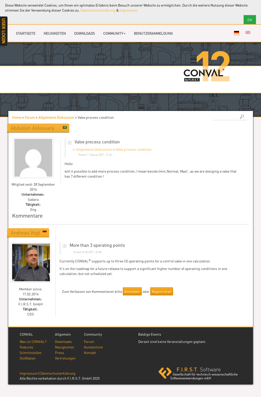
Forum (30, 117)
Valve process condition (133, 149)
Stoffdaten (28, 358)
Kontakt (90, 352)
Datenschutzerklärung (97, 10)
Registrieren (161, 291)
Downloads (84, 33)
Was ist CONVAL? (33, 341)
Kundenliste (93, 347)
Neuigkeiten (55, 33)
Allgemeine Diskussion (56, 117)
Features (26, 347)
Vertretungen (65, 358)
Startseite (25, 33)
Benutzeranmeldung (153, 33)
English (247, 32)
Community (114, 33)
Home (16, 117)
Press (59, 352)
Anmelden (132, 291)
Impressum (128, 10)
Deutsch (236, 32)
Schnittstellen (31, 352)
